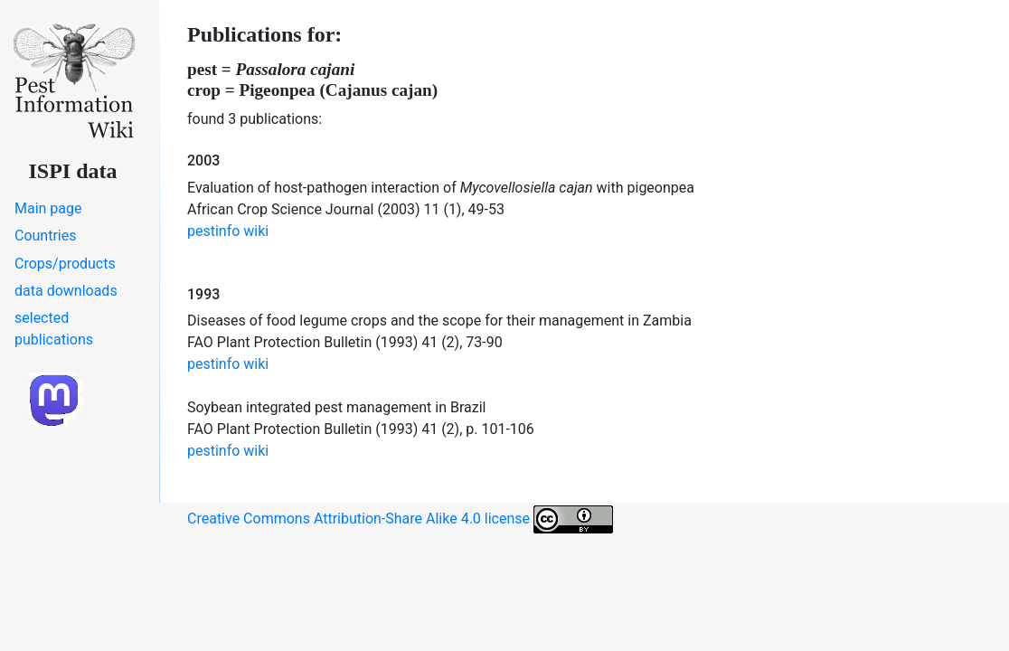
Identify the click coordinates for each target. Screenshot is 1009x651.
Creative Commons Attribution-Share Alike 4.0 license (400, 519)
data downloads (66, 290)
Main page (48, 208)
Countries (45, 235)
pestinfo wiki (228, 231)
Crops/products (65, 263)
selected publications (53, 328)
